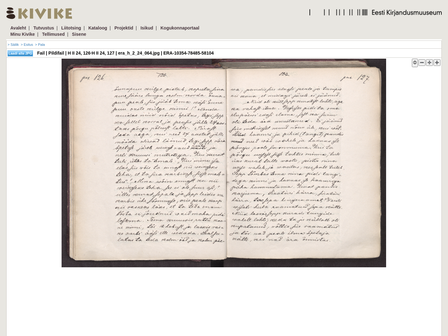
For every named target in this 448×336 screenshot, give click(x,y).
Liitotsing (71, 27)
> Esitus (27, 44)
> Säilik (13, 44)
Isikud (146, 27)
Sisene (79, 34)
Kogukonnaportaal (180, 27)
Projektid (123, 27)
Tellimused (53, 34)
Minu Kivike (22, 34)
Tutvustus (43, 27)
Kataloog (97, 27)
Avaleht (18, 27)
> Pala (40, 44)
